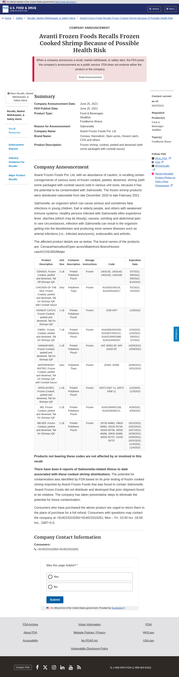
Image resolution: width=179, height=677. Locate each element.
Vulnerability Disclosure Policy (89, 648)
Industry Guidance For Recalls (16, 162)
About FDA (30, 632)
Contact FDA (23, 667)
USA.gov (148, 640)
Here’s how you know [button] (66, 2)
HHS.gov (148, 632)
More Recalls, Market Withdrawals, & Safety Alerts (20, 97)
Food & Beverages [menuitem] (157, 124)
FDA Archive (30, 624)
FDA (157, 162)
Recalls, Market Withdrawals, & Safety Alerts (51, 18)
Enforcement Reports (16, 146)
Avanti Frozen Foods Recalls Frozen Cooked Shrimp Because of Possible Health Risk (126, 18)
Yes (56, 576)
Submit (55, 599)
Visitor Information (89, 624)
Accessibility (30, 640)
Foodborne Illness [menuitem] (161, 141)
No (56, 586)
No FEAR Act (89, 640)
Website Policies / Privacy (89, 632)
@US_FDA (161, 158)
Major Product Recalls (17, 177)
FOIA (148, 624)
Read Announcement (90, 77)
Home (8, 18)
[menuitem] (162, 102)
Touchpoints (117, 608)
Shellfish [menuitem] (156, 130)
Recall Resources (14, 130)
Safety (19, 18)
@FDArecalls (162, 165)
